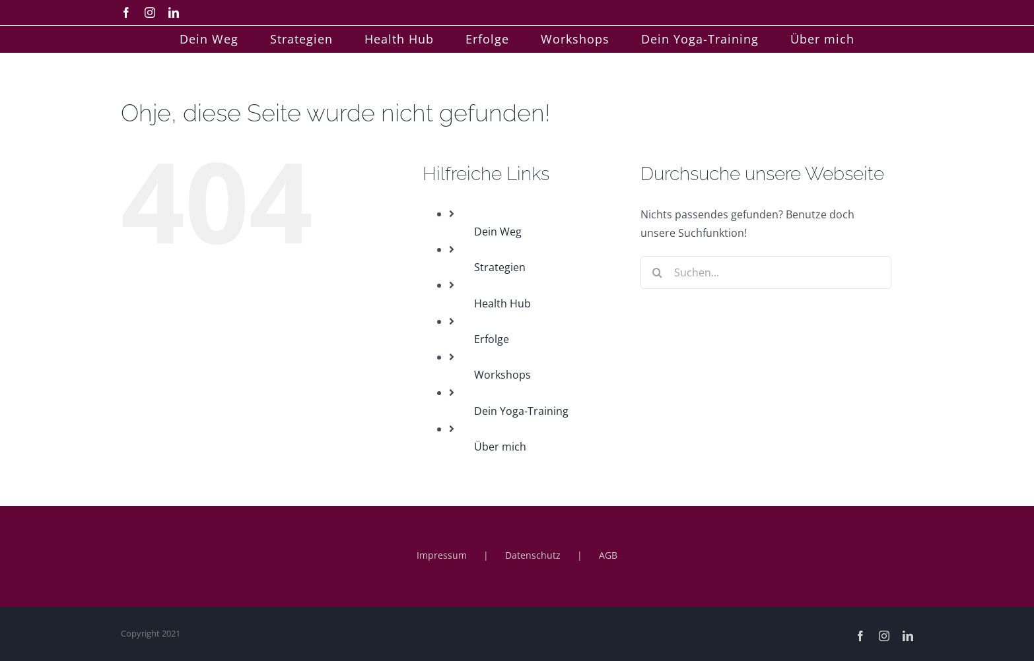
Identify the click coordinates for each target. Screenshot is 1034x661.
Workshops (502, 374)
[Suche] (656, 272)
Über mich (500, 446)
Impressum (442, 555)
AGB (608, 555)
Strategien (500, 267)
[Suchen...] (765, 272)
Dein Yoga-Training (521, 411)
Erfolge (491, 339)
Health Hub (502, 303)
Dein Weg (498, 231)
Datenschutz (533, 555)
